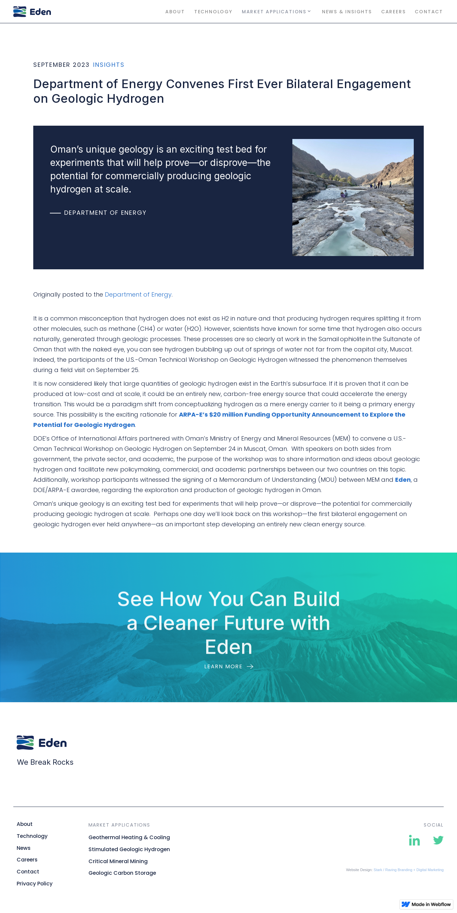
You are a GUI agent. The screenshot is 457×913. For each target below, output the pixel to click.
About (175, 11)
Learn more (223, 666)
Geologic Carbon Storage (122, 873)
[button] (277, 11)
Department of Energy (138, 294)
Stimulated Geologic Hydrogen (129, 849)
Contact (429, 11)
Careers (393, 11)
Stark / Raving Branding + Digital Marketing (409, 870)
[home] (46, 11)
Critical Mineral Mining (118, 861)
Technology (213, 11)
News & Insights (347, 11)
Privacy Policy (35, 883)
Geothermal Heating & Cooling (129, 837)
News (24, 848)
